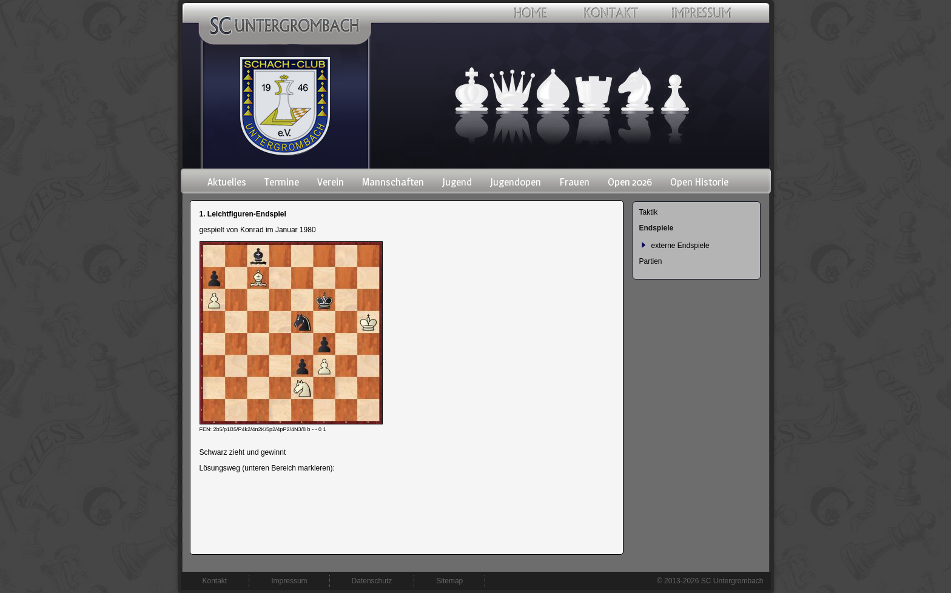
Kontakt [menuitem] (215, 581)
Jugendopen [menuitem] (515, 182)
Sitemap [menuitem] (449, 581)
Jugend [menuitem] (457, 182)
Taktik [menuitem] (648, 212)
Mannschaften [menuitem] (393, 182)
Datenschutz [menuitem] (372, 581)
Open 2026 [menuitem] (630, 182)
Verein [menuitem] (330, 182)
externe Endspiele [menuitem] (680, 245)
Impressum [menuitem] (289, 581)
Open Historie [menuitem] (699, 182)
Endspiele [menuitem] (656, 228)
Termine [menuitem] (281, 182)
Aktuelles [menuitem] (226, 182)
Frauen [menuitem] (574, 182)
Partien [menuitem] (650, 261)
